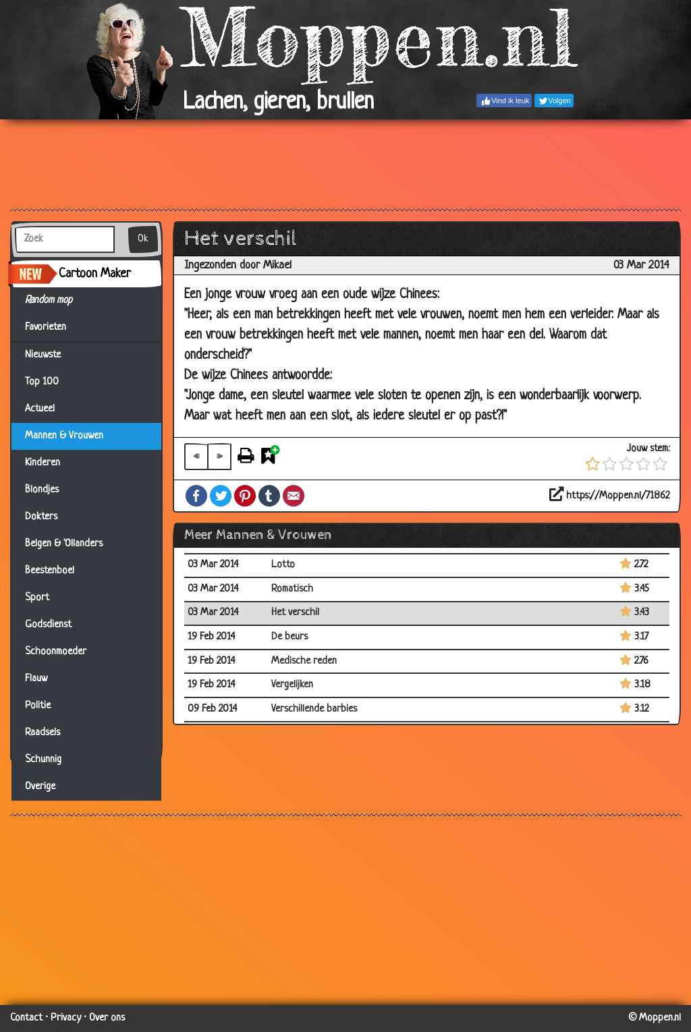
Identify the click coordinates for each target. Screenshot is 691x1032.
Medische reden (304, 661)
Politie (38, 706)
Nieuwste (43, 355)
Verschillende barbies (314, 709)
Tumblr (269, 496)
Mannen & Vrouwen (64, 436)
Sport (37, 598)
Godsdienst (48, 625)
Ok (143, 239)
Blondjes (42, 490)
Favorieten (53, 328)
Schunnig (43, 760)
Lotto (283, 565)
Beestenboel (49, 571)
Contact (26, 1018)
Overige (40, 787)
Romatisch (292, 589)
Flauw (36, 679)
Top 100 (42, 382)
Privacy (66, 1018)
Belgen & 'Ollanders (64, 544)
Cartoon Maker (95, 274)
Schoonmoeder (55, 652)
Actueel (40, 409)
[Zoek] (65, 239)
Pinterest (245, 496)
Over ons (107, 1018)
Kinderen (42, 463)
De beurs (289, 637)
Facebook (196, 496)
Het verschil (295, 613)
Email (293, 496)
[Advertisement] (345, 163)
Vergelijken (292, 685)
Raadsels (42, 733)
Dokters (41, 517)
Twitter (220, 496)
